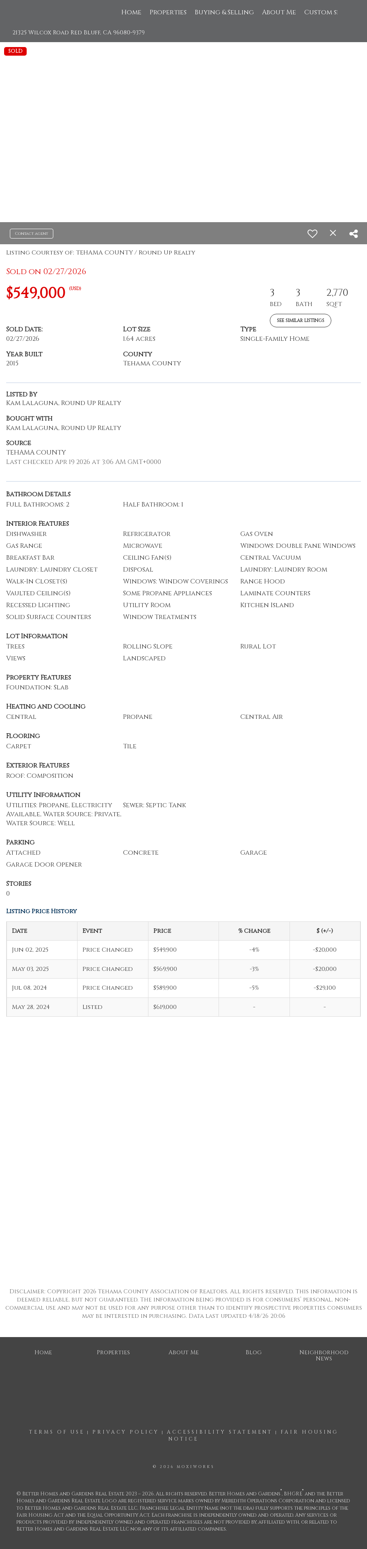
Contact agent (31, 233)
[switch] (312, 234)
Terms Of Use (56, 1432)
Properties (168, 12)
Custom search (331, 12)
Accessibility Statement (220, 1432)
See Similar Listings (300, 320)
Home (131, 12)
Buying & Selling (224, 12)
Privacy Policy (125, 1432)
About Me (279, 12)
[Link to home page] (34, 12)
